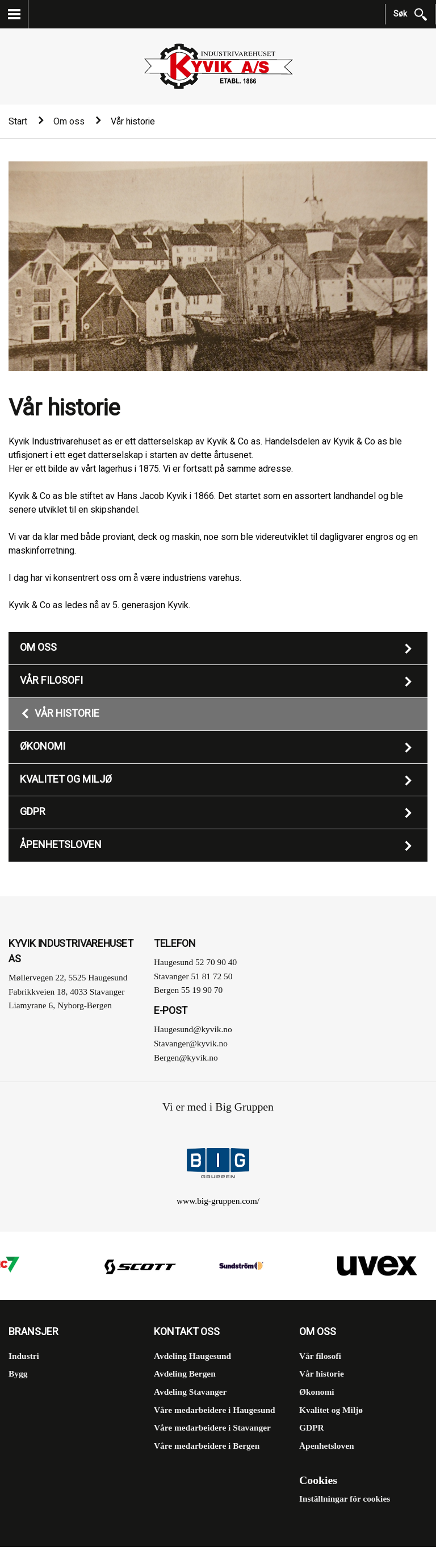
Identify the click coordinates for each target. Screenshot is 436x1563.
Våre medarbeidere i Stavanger (212, 1427)
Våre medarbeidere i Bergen (206, 1445)
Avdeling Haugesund (192, 1356)
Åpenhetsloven (61, 845)
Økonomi (42, 746)
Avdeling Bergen (185, 1373)
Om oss (69, 121)
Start (18, 121)
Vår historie (67, 713)
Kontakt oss (187, 1332)
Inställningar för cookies (344, 1498)
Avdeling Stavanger (190, 1391)
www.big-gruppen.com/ (218, 1200)
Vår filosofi (51, 680)
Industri (24, 1356)
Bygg (18, 1373)
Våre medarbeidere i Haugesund (214, 1410)
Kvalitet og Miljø (66, 779)
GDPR (32, 812)
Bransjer (33, 1332)
